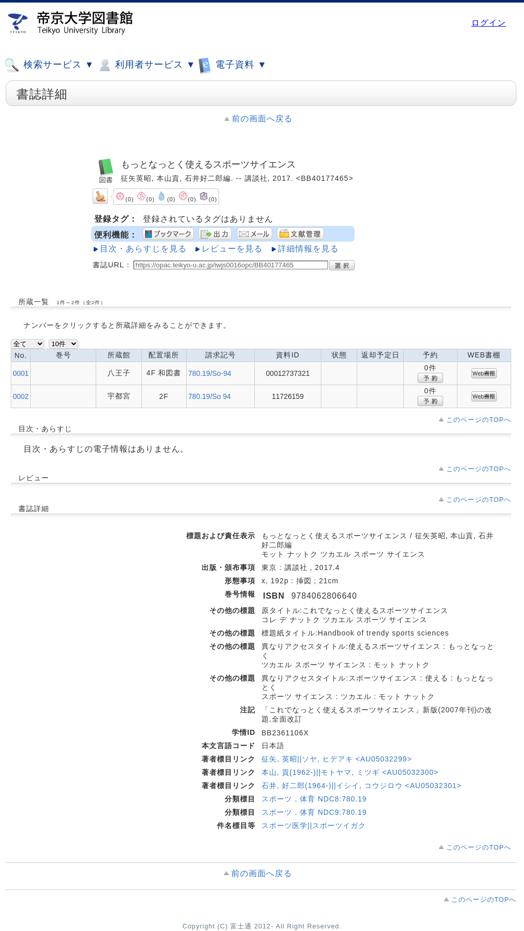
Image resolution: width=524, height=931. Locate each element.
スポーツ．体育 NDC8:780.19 (314, 799)
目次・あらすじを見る (143, 248)
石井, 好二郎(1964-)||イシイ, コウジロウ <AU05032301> (361, 785)
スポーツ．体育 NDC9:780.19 (314, 812)
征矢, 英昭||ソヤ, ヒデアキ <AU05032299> (336, 759)
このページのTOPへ (478, 420)
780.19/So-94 (209, 373)
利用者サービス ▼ (146, 65)
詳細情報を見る (308, 248)
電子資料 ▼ (232, 65)
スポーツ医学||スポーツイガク (313, 825)
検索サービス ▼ (49, 65)
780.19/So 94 (209, 396)
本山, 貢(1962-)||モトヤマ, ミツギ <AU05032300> (350, 772)
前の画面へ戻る (262, 118)
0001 (21, 373)
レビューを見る (232, 248)
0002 (21, 396)
